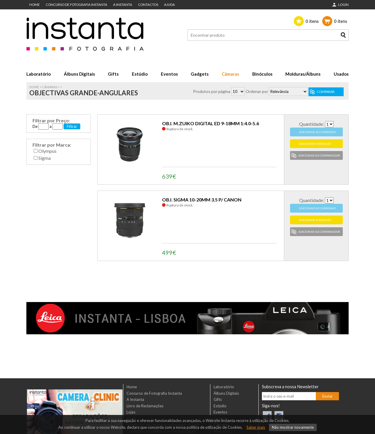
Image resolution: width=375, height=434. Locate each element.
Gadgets (200, 74)
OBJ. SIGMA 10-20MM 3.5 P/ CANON (201, 199)
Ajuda (169, 4)
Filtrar (72, 126)
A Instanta (122, 4)
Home (34, 4)
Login (343, 4)
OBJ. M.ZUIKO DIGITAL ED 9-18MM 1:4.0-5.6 (210, 123)
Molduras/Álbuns (303, 74)
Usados (341, 74)
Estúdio (140, 74)
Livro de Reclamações (145, 406)
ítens (312, 21)
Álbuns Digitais (79, 74)
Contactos (148, 4)
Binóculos (262, 74)
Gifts (113, 74)
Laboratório (38, 74)
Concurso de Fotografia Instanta (76, 4)
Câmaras (230, 74)
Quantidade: (311, 124)
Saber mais (255, 427)
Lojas (131, 412)
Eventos (169, 74)
